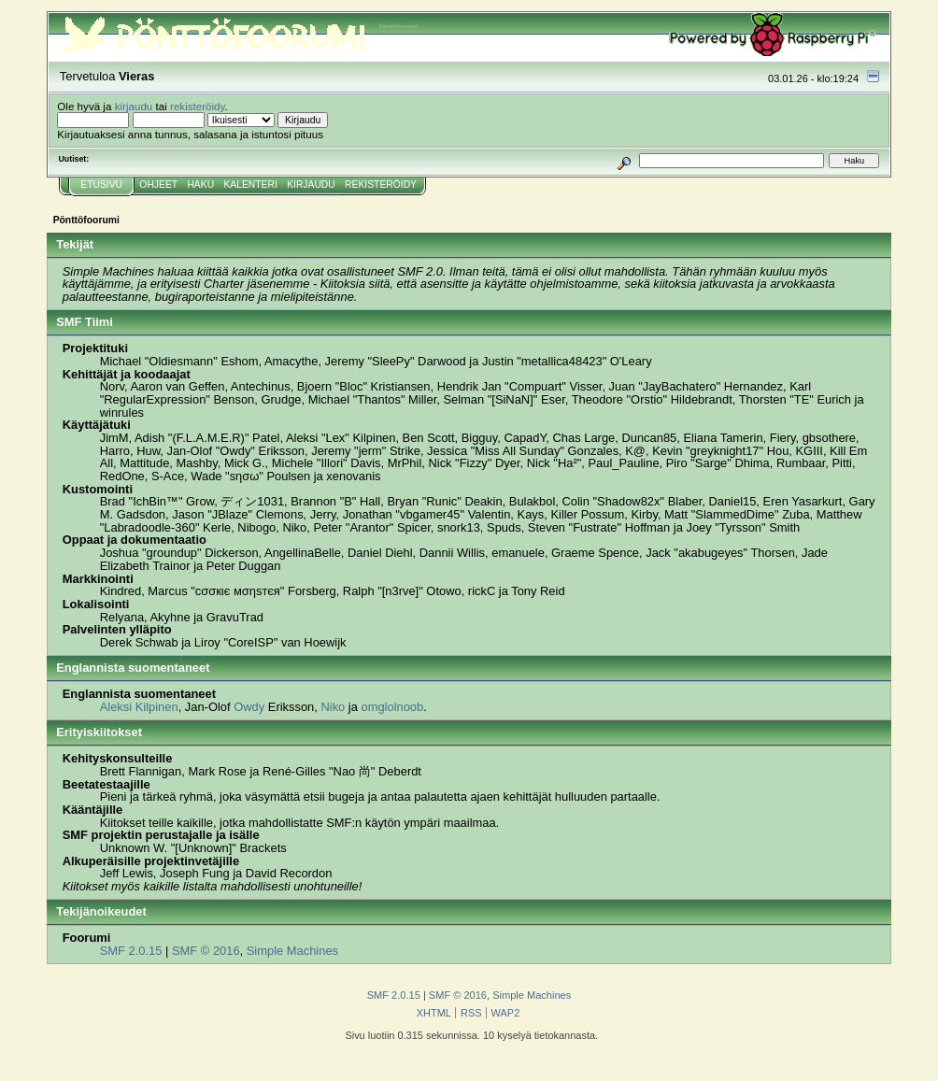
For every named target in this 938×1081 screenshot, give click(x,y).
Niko (332, 707)
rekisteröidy (197, 106)
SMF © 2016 (206, 951)
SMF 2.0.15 (131, 951)
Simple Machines (292, 951)
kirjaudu (134, 106)
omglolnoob (392, 707)
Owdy (249, 707)
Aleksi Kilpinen (139, 707)
